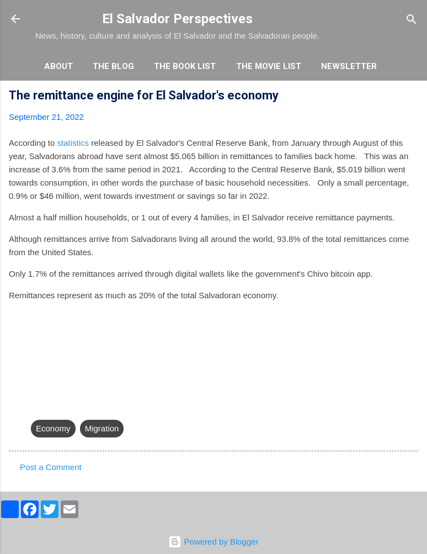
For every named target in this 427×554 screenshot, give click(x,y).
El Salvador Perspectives (177, 19)
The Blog (113, 66)
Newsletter (349, 66)
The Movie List (268, 66)
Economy (53, 428)
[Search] (411, 20)
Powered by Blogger (213, 541)
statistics (73, 142)
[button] (411, 96)
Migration (102, 428)
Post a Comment (51, 467)
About (58, 66)
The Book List (185, 66)
